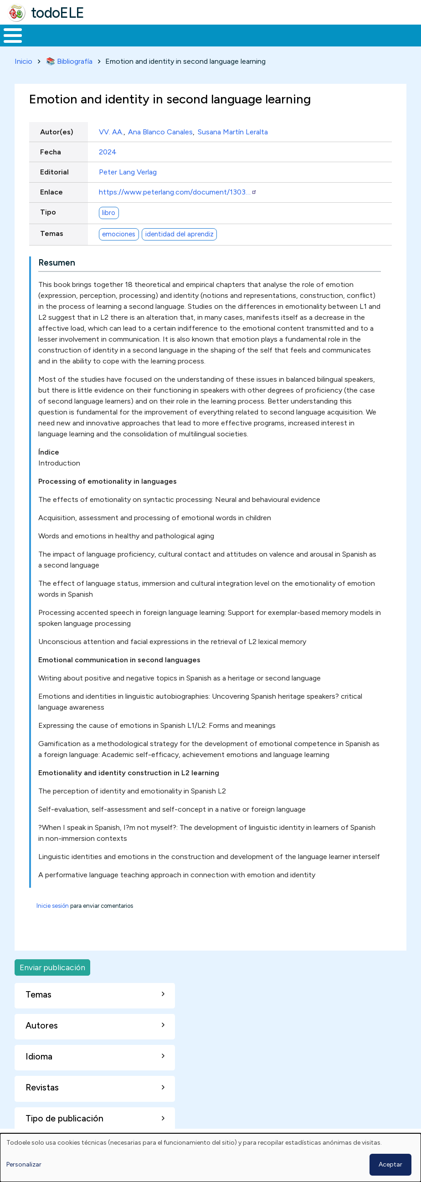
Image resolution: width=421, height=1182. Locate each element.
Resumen (56, 261)
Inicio (8, 34)
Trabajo (157, 34)
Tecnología (265, 34)
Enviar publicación (52, 965)
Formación (102, 34)
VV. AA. (111, 130)
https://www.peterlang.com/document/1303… (178, 190)
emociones (118, 232)
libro (108, 211)
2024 (108, 150)
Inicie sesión (52, 904)
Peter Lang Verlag (128, 170)
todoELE (57, 12)
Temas (51, 232)
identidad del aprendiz (179, 232)
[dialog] (210, 1157)
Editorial (54, 170)
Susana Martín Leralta (233, 130)
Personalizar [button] (23, 1164)
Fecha (50, 150)
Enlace (51, 190)
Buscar (367, 34)
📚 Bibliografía (69, 59)
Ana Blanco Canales (160, 130)
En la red (208, 34)
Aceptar (390, 1164)
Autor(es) (56, 130)
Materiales (44, 34)
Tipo (48, 210)
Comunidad (326, 34)
